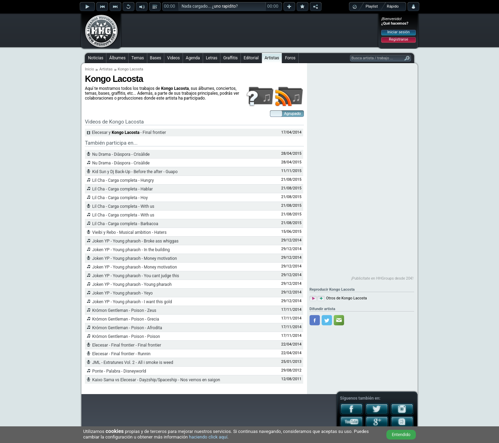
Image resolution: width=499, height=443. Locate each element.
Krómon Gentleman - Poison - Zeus (124, 310)
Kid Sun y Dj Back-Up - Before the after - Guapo (135, 171)
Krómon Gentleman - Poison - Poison (126, 336)
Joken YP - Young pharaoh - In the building (131, 249)
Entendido (401, 434)
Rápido (393, 6)
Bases (155, 58)
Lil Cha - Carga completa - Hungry (123, 180)
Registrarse (398, 39)
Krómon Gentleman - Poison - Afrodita (127, 327)
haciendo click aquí (208, 437)
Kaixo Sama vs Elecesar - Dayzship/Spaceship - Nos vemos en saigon (156, 379)
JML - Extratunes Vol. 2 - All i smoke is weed (132, 362)
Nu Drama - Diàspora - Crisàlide (121, 154)
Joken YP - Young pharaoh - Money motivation (134, 258)
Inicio (89, 69)
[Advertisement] (250, 30)
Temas (137, 58)
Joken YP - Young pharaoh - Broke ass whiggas (135, 241)
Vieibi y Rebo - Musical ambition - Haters (129, 232)
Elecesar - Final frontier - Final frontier (126, 345)
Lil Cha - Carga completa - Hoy (120, 197)
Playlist (372, 6)
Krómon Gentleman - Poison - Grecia (125, 319)
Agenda (193, 58)
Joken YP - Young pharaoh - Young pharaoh (132, 284)
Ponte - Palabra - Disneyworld (119, 371)
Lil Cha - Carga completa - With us (123, 206)
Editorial (251, 58)
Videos (173, 58)
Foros (290, 58)
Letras (211, 58)
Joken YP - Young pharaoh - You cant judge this (135, 275)
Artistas (272, 58)
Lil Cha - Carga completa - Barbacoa (125, 223)
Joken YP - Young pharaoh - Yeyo (122, 293)
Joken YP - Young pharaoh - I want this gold (132, 301)
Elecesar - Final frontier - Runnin (121, 353)
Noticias (95, 58)
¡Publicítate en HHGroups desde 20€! (382, 278)
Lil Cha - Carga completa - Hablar (122, 189)
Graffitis (230, 58)
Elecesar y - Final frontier (129, 132)
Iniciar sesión (398, 32)
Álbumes (117, 58)
